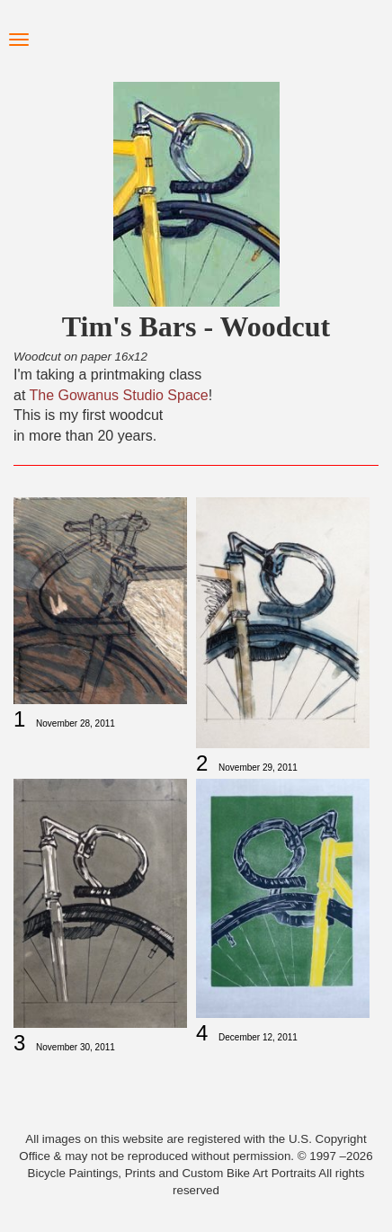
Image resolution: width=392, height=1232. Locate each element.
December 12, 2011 (258, 1037)
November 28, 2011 (75, 723)
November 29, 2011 (258, 767)
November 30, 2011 (75, 1047)
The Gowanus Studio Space (119, 395)
